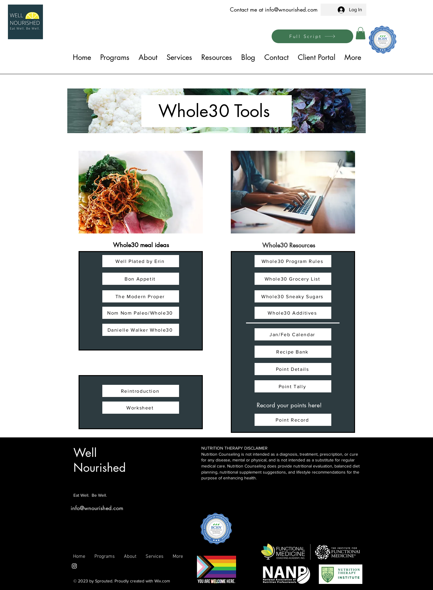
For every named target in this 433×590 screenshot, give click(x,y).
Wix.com (162, 580)
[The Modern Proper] (140, 296)
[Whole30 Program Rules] (293, 261)
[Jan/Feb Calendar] (293, 334)
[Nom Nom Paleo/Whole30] (140, 313)
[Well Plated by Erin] (140, 261)
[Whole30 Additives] (293, 313)
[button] (360, 33)
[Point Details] (293, 369)
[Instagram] (74, 566)
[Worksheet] (140, 408)
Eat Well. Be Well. (90, 495)
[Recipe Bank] (293, 352)
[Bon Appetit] (140, 279)
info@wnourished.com (291, 9)
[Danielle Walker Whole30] (140, 330)
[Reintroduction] (140, 391)
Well (85, 452)
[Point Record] (293, 420)
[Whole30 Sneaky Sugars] (293, 296)
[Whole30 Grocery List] (293, 279)
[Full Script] (312, 36)
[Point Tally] (293, 386)
